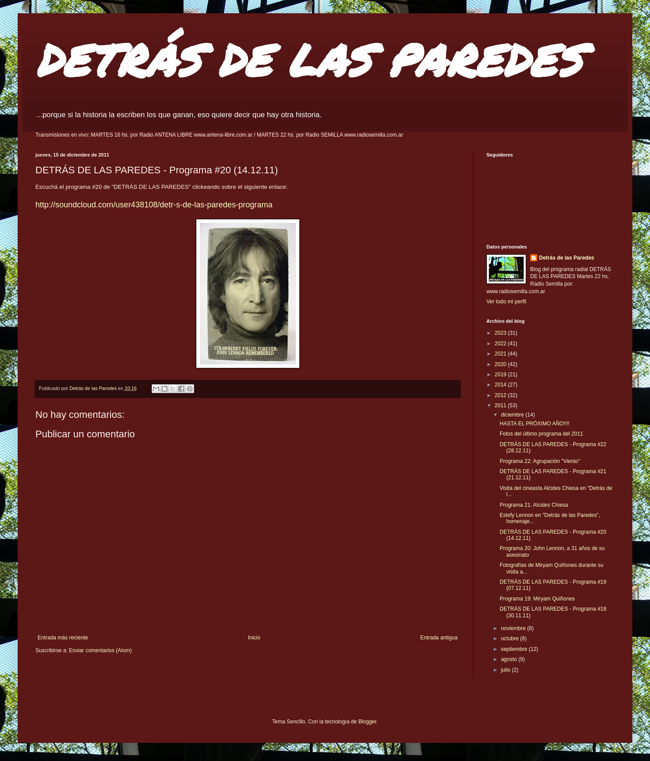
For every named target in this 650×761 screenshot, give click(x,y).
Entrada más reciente (63, 638)
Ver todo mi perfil (506, 301)
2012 (501, 395)
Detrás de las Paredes (566, 258)
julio (506, 670)
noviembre (514, 628)
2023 (501, 333)
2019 (501, 374)
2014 (501, 385)
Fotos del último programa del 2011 (541, 434)
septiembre (515, 649)
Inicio (254, 638)
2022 (501, 343)
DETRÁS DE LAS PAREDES (308, 59)
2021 (501, 354)
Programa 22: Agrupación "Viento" (540, 461)
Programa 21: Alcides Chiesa (534, 505)
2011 (501, 405)
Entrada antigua (439, 638)
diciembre (513, 415)
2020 (501, 364)
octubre (510, 638)
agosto (509, 659)
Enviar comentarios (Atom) (100, 650)
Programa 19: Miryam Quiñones (537, 599)
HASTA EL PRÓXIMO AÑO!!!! (535, 424)
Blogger (367, 722)
